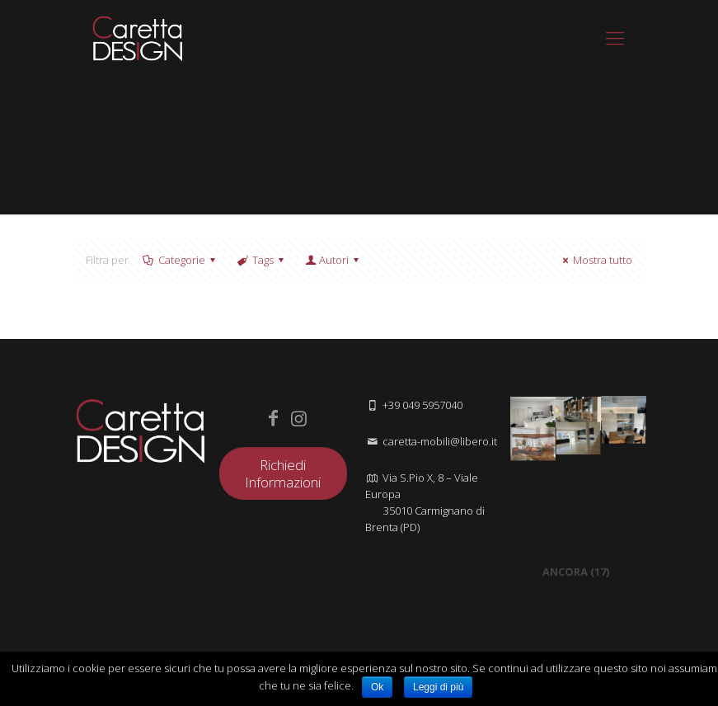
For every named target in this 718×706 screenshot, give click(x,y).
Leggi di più (438, 687)
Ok (377, 687)
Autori (333, 259)
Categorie (180, 259)
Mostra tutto (595, 259)
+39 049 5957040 (422, 405)
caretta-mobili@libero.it (439, 441)
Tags (262, 259)
